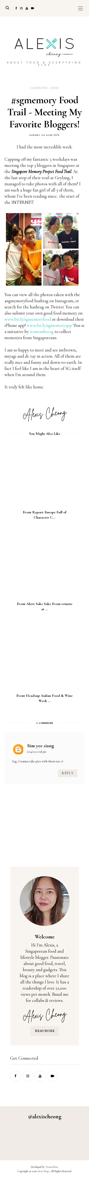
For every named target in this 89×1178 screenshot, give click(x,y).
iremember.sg (42, 331)
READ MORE (44, 1031)
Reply (68, 773)
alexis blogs (43, 1171)
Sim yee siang (40, 746)
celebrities (39, 88)
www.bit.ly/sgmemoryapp (49, 325)
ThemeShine (51, 1167)
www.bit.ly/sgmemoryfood (28, 319)
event (55, 88)
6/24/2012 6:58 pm (36, 751)
